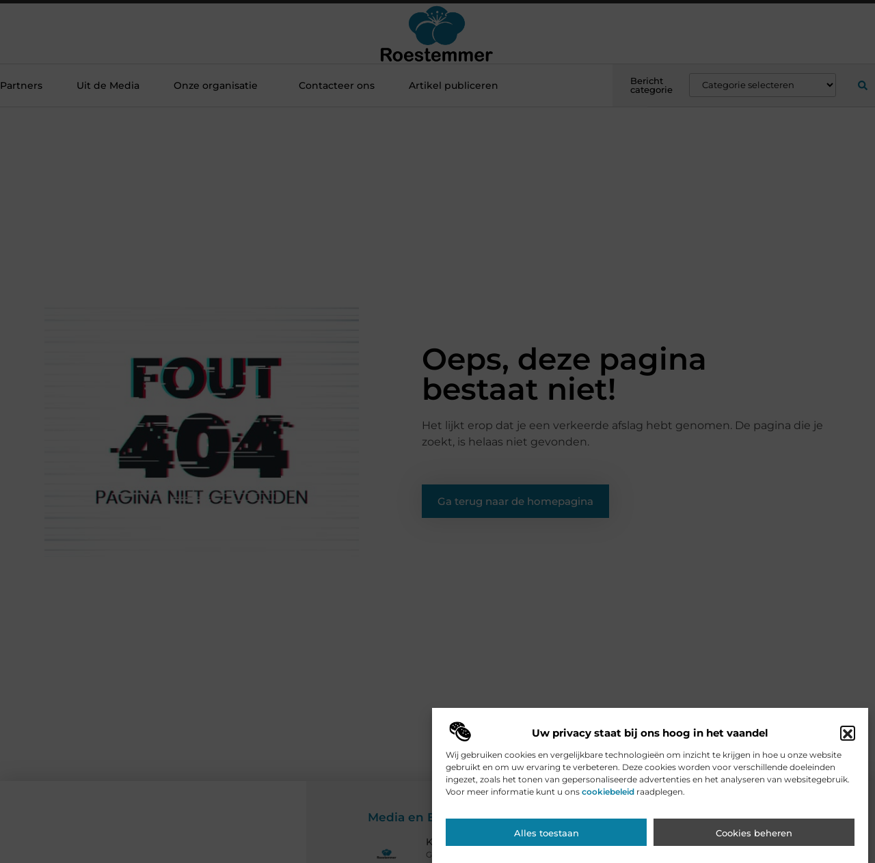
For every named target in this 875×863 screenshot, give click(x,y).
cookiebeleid (608, 796)
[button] (847, 738)
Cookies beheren (754, 837)
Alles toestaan (546, 837)
